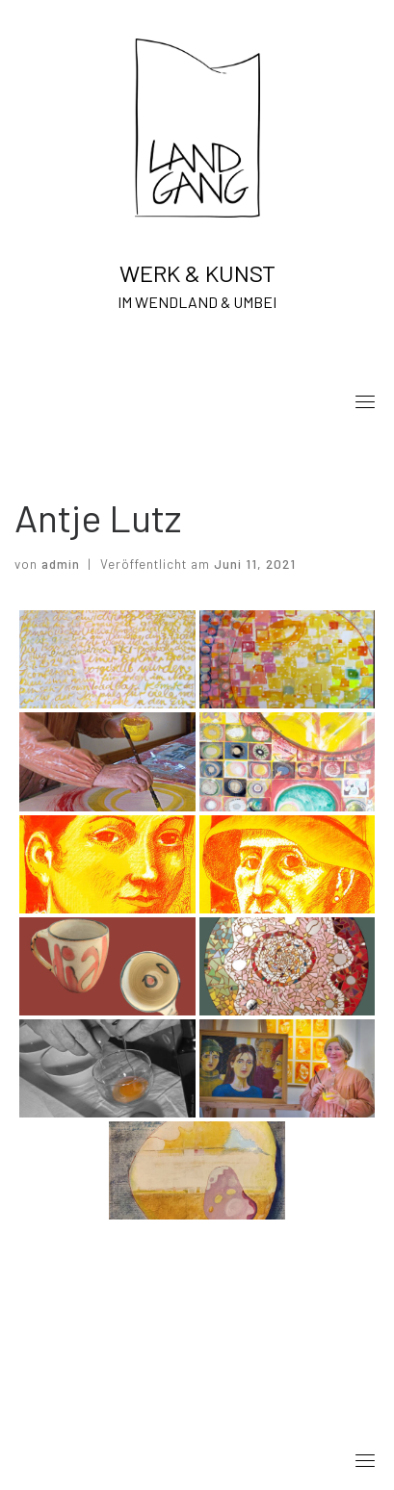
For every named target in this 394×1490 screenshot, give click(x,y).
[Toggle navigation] (365, 401)
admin (60, 564)
